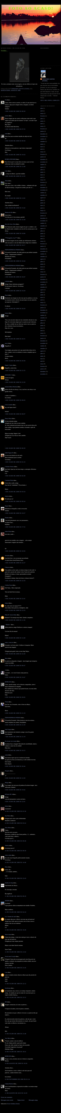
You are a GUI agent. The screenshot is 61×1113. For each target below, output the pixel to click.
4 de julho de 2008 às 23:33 (15, 610)
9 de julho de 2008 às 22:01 (15, 801)
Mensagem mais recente (7, 1100)
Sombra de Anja (9, 883)
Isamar (6, 313)
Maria (6, 658)
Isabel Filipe (8, 531)
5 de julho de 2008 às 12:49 (15, 638)
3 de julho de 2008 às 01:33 (15, 462)
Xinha (6, 180)
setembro (42, 141)
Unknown (7, 567)
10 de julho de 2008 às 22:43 (15, 878)
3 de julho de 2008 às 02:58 (15, 476)
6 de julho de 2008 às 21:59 (15, 725)
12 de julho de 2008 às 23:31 (15, 997)
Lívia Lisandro (8, 404)
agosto (42, 167)
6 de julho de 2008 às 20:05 (15, 697)
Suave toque (8, 934)
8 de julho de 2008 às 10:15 (15, 750)
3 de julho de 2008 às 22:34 (15, 580)
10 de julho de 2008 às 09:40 (15, 841)
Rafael (6, 806)
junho (41, 121)
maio (41, 146)
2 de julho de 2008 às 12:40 (15, 166)
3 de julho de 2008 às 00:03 (15, 400)
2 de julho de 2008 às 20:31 (15, 339)
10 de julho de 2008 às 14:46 (15, 862)
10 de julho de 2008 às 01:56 (15, 811)
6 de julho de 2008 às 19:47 (15, 677)
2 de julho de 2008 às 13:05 (15, 198)
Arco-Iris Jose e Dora (10, 224)
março (42, 113)
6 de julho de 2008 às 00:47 (15, 665)
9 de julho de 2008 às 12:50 (15, 778)
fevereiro (42, 116)
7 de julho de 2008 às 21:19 (15, 736)
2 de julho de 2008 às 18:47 (15, 277)
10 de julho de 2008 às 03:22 (15, 823)
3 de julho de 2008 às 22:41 (15, 598)
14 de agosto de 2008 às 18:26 (16, 1063)
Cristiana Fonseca (9, 466)
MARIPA (7, 900)
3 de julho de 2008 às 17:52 (15, 527)
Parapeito (7, 771)
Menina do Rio (9, 212)
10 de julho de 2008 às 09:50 (15, 850)
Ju (5, 670)
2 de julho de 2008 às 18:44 (15, 261)
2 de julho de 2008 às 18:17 (15, 245)
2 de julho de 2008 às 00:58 (15, 111)
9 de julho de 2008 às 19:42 (15, 790)
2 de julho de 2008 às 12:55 (15, 176)
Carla (6, 171)
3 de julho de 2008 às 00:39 (15, 448)
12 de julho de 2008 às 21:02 (15, 952)
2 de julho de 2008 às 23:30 (15, 382)
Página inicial (20, 1100)
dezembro (42, 134)
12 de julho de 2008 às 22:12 (15, 983)
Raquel (7, 506)
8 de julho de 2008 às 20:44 (15, 766)
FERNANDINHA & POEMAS (13, 249)
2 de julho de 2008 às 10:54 (15, 154)
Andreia (7, 496)
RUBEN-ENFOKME (10, 159)
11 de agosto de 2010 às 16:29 (16, 1093)
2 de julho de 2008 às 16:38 (15, 219)
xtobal (6, 755)
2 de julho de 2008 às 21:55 (15, 370)
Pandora (7, 517)
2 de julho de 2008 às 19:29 (15, 290)
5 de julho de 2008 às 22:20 (15, 654)
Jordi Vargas (8, 729)
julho (41, 108)
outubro (42, 139)
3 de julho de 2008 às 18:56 (15, 551)
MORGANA (8, 682)
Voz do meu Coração (10, 956)
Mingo (6, 782)
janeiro (42, 131)
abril (41, 111)
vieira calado (8, 855)
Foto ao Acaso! (31, 8)
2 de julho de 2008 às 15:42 (15, 208)
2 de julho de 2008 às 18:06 (15, 233)
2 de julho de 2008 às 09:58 (15, 141)
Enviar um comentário (6, 1097)
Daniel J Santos (9, 365)
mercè (6, 343)
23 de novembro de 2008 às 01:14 (17, 1079)
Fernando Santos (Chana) (48, 80)
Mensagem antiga (33, 1100)
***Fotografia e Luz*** (11, 238)
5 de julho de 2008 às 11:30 (15, 620)
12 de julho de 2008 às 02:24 (15, 912)
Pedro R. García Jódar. (10, 615)
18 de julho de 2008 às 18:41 (15, 1051)
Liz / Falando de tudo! (10, 916)
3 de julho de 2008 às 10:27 (15, 513)
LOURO (7, 281)
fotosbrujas (8, 988)
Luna (6, 972)
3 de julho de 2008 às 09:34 (15, 501)
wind (6, 133)
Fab (6, 100)
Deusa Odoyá (8, 418)
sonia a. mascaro (9, 642)
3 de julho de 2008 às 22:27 (15, 562)
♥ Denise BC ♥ (9, 794)
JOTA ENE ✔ (8, 375)
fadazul (7, 603)
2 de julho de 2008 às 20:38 (15, 360)
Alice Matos (8, 827)
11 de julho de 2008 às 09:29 (15, 896)
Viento (6, 702)
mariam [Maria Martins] (11, 386)
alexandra (7, 555)
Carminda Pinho (9, 480)
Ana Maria (7, 816)
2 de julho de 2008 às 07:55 (15, 129)
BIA (6, 1002)
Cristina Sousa (8, 585)
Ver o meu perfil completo (49, 100)
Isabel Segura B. (9, 453)
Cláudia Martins (9, 1083)
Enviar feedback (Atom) (13, 1103)
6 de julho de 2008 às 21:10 (15, 713)
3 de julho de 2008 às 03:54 (15, 491)
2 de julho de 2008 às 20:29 (15, 308)
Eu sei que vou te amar (11, 741)
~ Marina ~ (8, 624)
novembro (42, 136)
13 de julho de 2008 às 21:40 (15, 1033)
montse (7, 115)
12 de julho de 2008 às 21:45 (15, 967)
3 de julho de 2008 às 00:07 (15, 414)
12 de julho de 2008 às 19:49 (15, 930)
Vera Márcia (8, 1038)
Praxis (6, 295)
